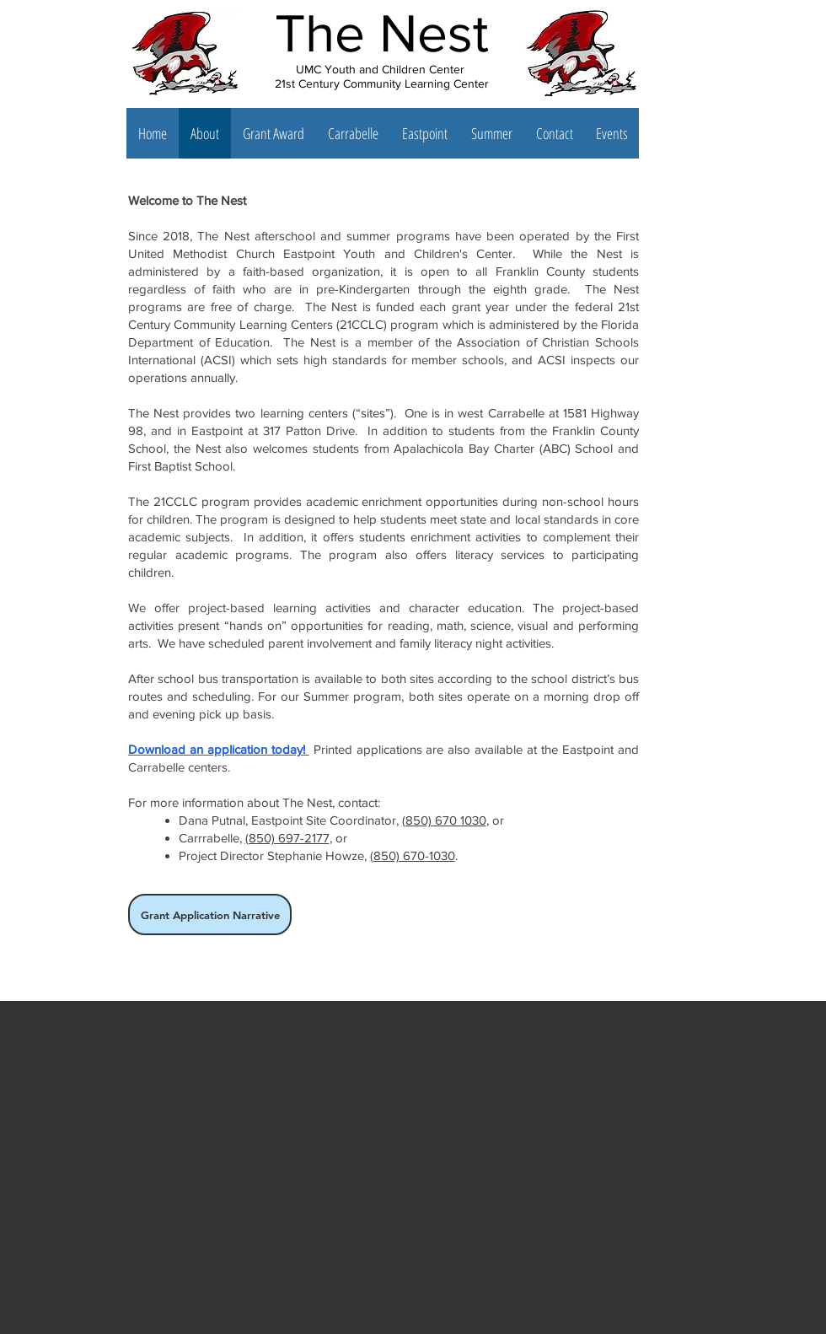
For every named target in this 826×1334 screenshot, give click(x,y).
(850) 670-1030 (412, 855)
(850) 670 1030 (444, 820)
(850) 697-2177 (287, 838)
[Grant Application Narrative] (210, 914)
